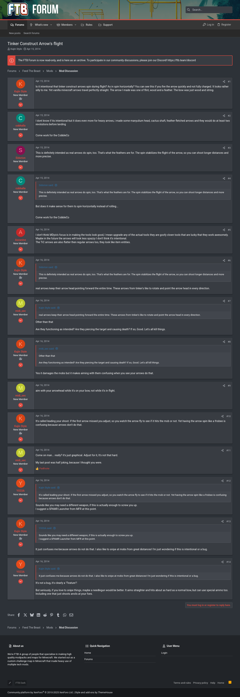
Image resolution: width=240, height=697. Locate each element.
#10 (228, 416)
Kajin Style (16, 48)
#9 (229, 385)
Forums (88, 659)
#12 (228, 480)
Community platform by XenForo (40, 692)
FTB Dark (21, 682)
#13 (228, 521)
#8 (229, 341)
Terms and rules (182, 682)
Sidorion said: (46, 185)
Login (164, 652)
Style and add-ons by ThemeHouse (93, 692)
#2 (229, 115)
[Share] (223, 81)
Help (212, 682)
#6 (229, 260)
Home (87, 652)
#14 (228, 562)
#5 (229, 229)
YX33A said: (45, 528)
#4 (229, 178)
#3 (229, 147)
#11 (228, 450)
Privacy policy (200, 682)
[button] (51, 24)
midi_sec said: (46, 348)
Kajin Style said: (47, 307)
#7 (229, 301)
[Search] (209, 9)
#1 (229, 81)
